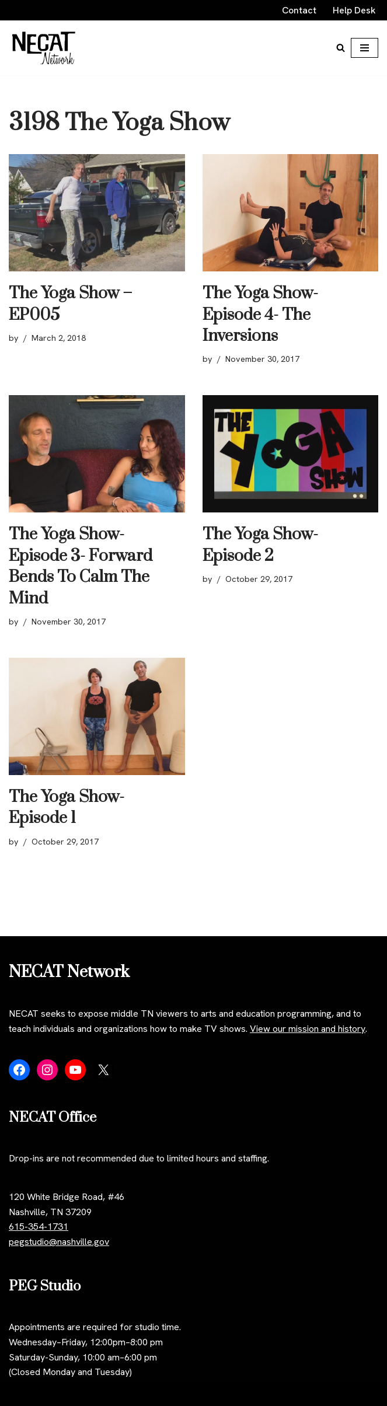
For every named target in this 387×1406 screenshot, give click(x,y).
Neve (19, 1394)
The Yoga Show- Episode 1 (66, 807)
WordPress (113, 1394)
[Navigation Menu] (364, 48)
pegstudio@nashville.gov (59, 1242)
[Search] (340, 47)
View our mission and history (307, 1029)
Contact (299, 10)
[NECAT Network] (44, 48)
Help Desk (354, 10)
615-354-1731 (38, 1226)
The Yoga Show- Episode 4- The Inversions (260, 314)
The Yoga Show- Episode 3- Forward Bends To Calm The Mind (80, 566)
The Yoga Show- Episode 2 (260, 545)
